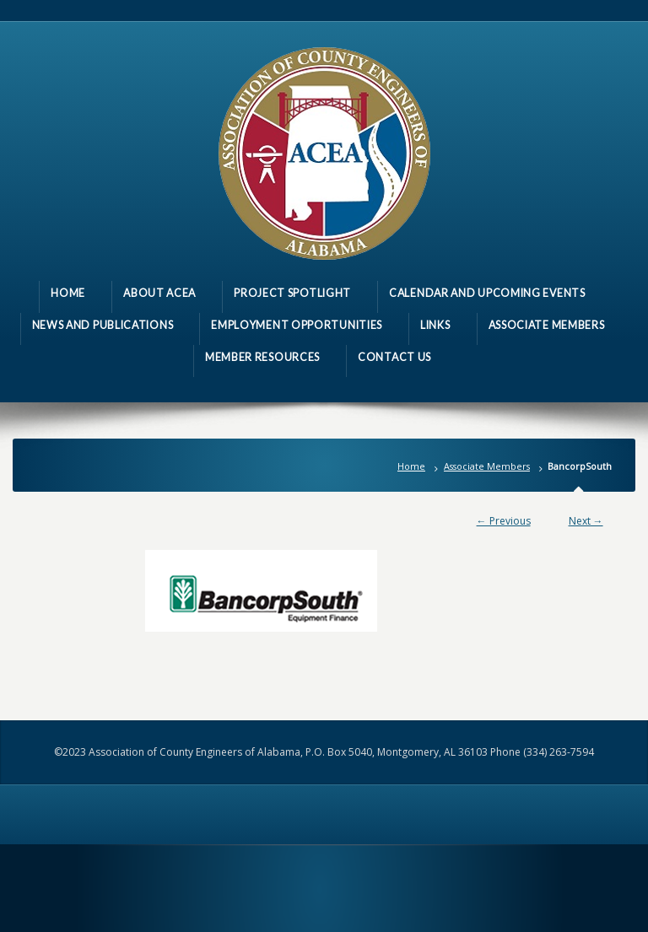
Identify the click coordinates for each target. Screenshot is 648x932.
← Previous (504, 521)
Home (411, 466)
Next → (586, 521)
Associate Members (487, 466)
